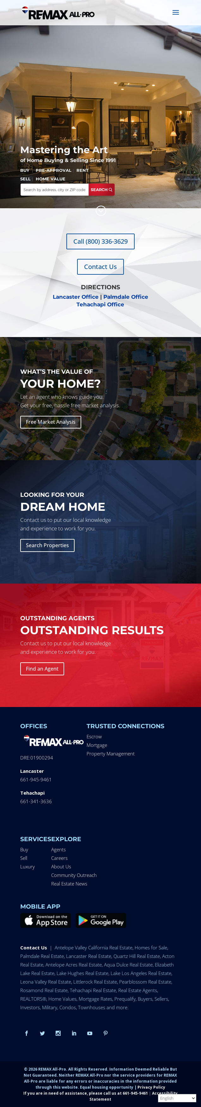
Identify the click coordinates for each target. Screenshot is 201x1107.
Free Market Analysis (51, 421)
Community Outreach (74, 875)
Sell (23, 858)
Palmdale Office (125, 297)
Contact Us (100, 266)
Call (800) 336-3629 (100, 241)
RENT (82, 170)
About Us (61, 866)
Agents (58, 849)
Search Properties (47, 545)
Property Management (111, 753)
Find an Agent (42, 668)
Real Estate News (69, 883)
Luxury (27, 866)
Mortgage (97, 745)
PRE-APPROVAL (53, 170)
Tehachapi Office (100, 304)
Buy (24, 849)
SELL (25, 178)
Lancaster (32, 771)
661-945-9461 (36, 779)
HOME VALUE (50, 178)
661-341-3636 (36, 801)
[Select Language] (177, 1098)
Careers (59, 858)
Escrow (94, 736)
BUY (24, 170)
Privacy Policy (151, 1087)
